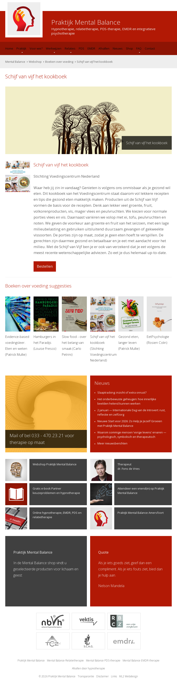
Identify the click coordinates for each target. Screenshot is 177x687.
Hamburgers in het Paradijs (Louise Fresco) (46, 324)
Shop (129, 48)
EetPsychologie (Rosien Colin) (159, 321)
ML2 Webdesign (128, 676)
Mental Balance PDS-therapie (103, 660)
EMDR (91, 48)
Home (9, 48)
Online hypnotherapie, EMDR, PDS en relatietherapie (43, 518)
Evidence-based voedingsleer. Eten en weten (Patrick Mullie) (17, 327)
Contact (150, 48)
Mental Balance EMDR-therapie (141, 660)
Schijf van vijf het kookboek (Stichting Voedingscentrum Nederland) (102, 330)
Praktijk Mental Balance (31, 660)
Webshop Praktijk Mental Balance (41, 470)
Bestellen (45, 266)
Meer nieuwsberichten (112, 443)
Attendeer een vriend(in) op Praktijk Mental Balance (127, 494)
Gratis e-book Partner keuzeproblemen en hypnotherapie (42, 494)
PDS (81, 48)
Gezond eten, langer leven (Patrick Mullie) (130, 324)
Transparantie (86, 676)
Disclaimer (102, 676)
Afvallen (103, 48)
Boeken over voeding (59, 62)
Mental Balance (15, 62)
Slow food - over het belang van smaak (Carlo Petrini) (74, 327)
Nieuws (118, 48)
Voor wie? (36, 48)
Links (114, 676)
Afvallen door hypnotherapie (88, 668)
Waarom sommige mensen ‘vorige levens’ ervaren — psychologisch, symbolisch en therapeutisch (131, 434)
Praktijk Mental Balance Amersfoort (127, 518)
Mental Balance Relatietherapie (65, 660)
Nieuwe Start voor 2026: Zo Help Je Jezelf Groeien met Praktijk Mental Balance (129, 423)
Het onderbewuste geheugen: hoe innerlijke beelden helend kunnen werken (126, 401)
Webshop (35, 62)
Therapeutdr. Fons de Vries (115, 470)
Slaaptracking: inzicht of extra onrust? (122, 392)
